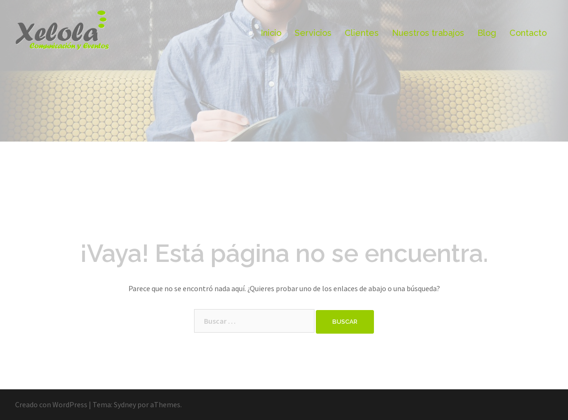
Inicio (271, 33)
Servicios (313, 33)
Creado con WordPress (51, 404)
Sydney (125, 404)
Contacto (528, 33)
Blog (486, 33)
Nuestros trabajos (428, 33)
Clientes (362, 33)
